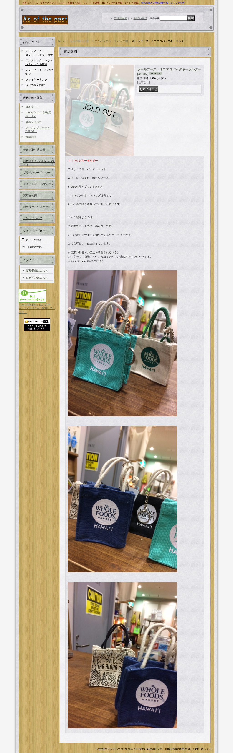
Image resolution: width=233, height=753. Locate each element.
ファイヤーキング (37, 79)
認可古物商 (30, 195)
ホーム (61, 41)
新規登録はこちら (37, 270)
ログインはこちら (37, 277)
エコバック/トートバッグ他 (111, 41)
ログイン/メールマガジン (38, 184)
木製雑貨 (30, 137)
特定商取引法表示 (34, 149)
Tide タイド (32, 106)
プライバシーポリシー (37, 172)
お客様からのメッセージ (38, 206)
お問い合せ (140, 18)
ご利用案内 (120, 18)
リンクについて (32, 218)
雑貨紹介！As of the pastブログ (39, 163)
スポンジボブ (33, 122)
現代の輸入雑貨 (36, 85)
